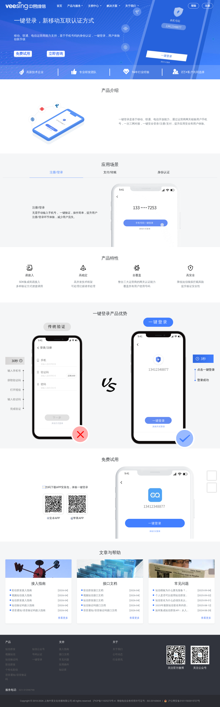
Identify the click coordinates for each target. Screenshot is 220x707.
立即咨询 (56, 54)
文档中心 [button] (93, 6)
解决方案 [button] (112, 6)
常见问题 (64, 659)
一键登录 (37, 659)
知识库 (63, 669)
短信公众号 (38, 649)
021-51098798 (26, 689)
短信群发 (10, 649)
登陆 (193, 5)
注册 (207, 5)
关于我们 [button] (131, 6)
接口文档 (64, 654)
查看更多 (63, 626)
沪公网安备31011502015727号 (184, 700)
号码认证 (37, 654)
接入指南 (64, 649)
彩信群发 (10, 664)
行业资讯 (118, 659)
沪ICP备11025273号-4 (104, 700)
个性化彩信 (11, 669)
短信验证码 (11, 659)
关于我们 (118, 649)
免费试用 (23, 54)
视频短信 (10, 654)
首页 (59, 6)
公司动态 (118, 654)
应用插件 (64, 664)
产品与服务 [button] (74, 6)
